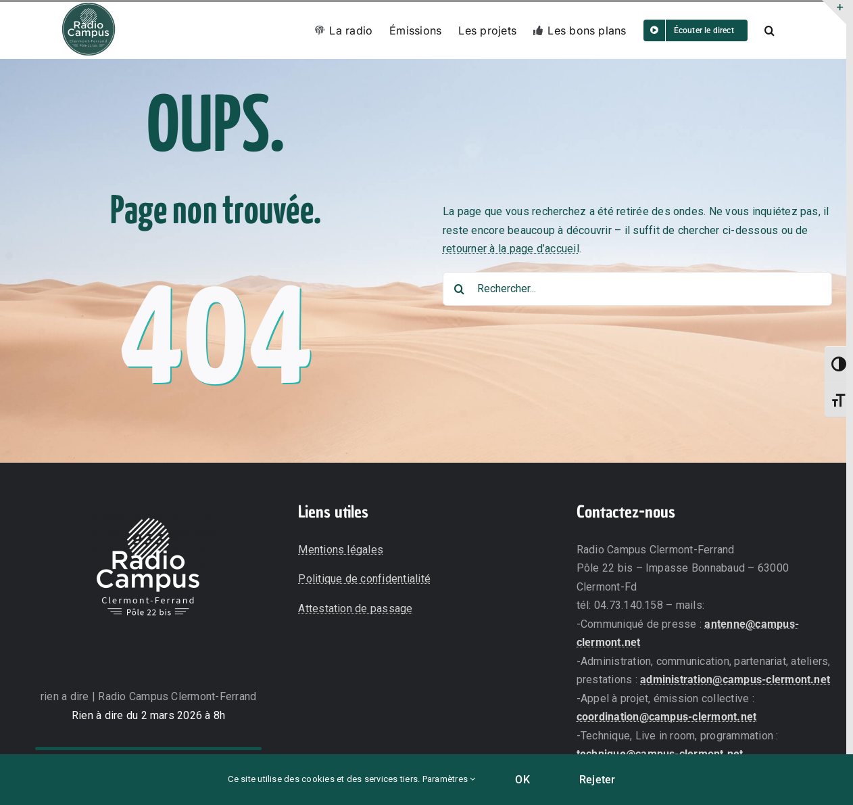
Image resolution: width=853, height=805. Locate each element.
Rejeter (597, 779)
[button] (769, 30)
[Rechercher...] (637, 289)
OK (522, 779)
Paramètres (449, 779)
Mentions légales (340, 549)
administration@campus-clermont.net (735, 679)
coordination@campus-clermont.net (667, 716)
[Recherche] (460, 289)
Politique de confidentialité (364, 578)
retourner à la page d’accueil (511, 248)
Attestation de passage (355, 608)
